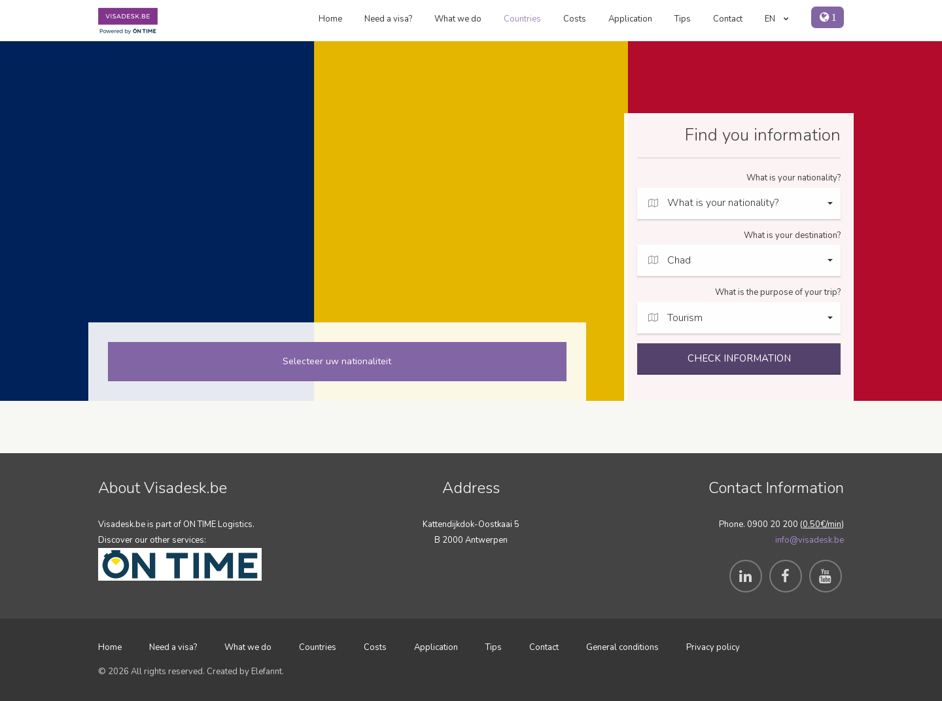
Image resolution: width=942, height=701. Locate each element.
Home (330, 19)
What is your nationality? (793, 178)
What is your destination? (792, 235)
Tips (682, 19)
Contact (727, 19)
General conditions (622, 647)
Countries (522, 19)
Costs (574, 19)
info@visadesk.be (809, 540)
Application (630, 19)
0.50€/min (822, 524)
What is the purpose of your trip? (778, 292)
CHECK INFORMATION (739, 358)
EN (777, 19)
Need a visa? (388, 19)
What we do (457, 19)
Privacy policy (713, 647)
